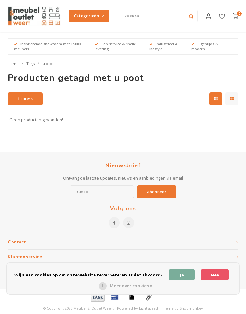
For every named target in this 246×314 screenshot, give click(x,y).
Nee (215, 275)
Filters (25, 98)
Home (13, 63)
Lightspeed (148, 308)
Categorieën (89, 16)
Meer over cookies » (131, 286)
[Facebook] (114, 223)
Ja (182, 275)
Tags (30, 63)
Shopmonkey (191, 308)
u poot (49, 63)
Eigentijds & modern (204, 46)
